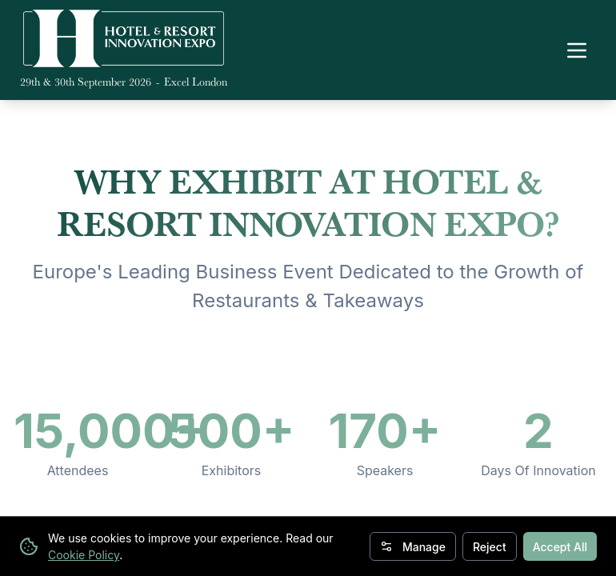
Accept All (560, 547)
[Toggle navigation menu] (577, 50)
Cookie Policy (83, 555)
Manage (413, 547)
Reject (489, 547)
